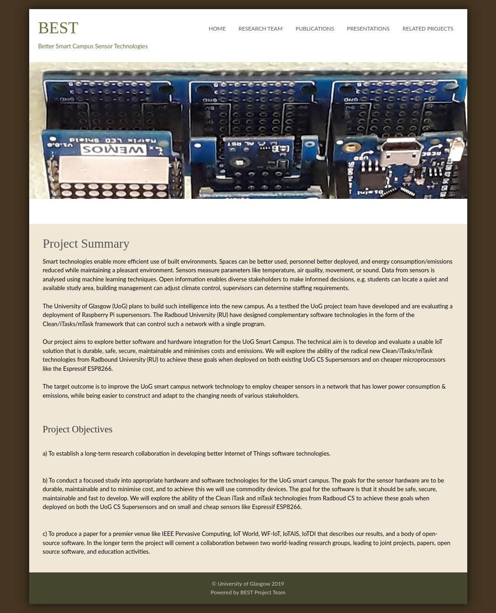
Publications (315, 28)
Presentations (368, 28)
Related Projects (427, 28)
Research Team (261, 28)
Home (217, 28)
